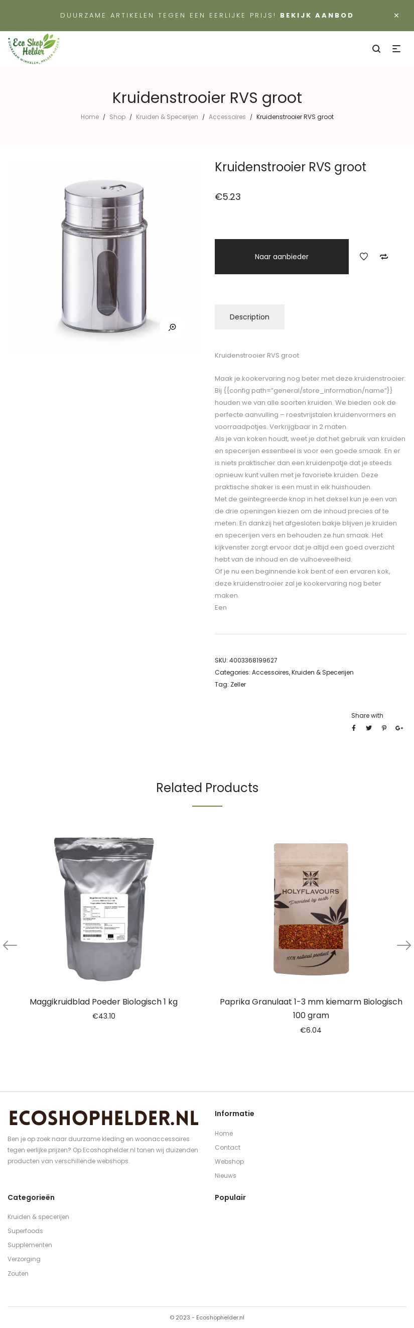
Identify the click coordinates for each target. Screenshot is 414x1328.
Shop (117, 117)
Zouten (18, 1273)
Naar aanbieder (282, 257)
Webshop (229, 1161)
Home (90, 117)
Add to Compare (384, 256)
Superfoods (25, 1231)
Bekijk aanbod (317, 15)
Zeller (238, 684)
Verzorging (24, 1259)
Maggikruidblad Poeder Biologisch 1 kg (104, 1002)
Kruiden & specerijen (38, 1216)
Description (249, 317)
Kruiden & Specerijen (167, 117)
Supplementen (30, 1245)
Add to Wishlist (364, 256)
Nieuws (225, 1175)
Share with (367, 715)
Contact (227, 1147)
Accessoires (227, 117)
